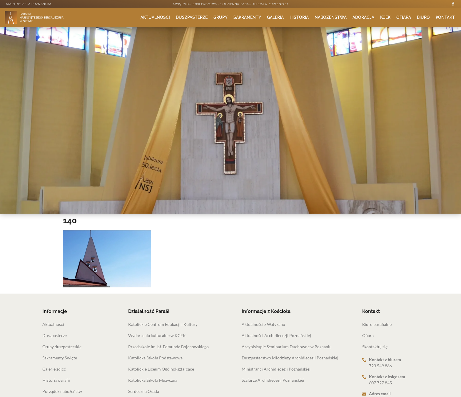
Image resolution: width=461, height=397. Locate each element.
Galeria (275, 17)
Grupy (220, 17)
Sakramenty (247, 17)
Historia (299, 17)
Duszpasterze (192, 17)
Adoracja (363, 17)
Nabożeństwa (331, 17)
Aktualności (155, 17)
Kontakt (445, 17)
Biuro (423, 17)
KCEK (385, 17)
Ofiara (403, 17)
